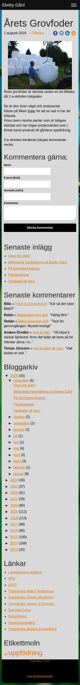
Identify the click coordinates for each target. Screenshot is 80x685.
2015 (14, 537)
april (16, 455)
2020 (14, 505)
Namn (7, 165)
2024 (14, 480)
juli (15, 436)
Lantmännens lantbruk (25, 572)
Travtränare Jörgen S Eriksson (31, 604)
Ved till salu (41, 332)
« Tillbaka (36, 33)
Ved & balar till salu (48, 348)
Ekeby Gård (13, 5)
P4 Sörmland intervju (24, 268)
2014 (14, 543)
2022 (14, 493)
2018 (14, 518)
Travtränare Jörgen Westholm (30, 597)
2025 (14, 376)
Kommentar (11, 203)
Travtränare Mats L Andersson (31, 591)
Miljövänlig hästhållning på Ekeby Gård (37, 262)
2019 (14, 511)
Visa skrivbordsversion (40, 676)
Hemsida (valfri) (13, 190)
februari (19, 467)
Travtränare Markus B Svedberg (32, 629)
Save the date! (19, 256)
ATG (11, 578)
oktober (19, 417)
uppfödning (25, 653)
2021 (14, 499)
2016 (14, 530)
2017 (14, 524)
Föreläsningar (18, 275)
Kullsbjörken (17, 616)
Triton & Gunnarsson (30, 304)
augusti (19, 429)
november (21, 380)
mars (17, 461)
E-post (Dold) (12, 177)
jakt (6, 654)
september (21, 423)
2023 (14, 486)
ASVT (12, 585)
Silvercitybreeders (21, 623)
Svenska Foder (19, 610)
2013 (14, 550)
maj (16, 448)
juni (16, 442)
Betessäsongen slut (32, 315)
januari (18, 474)
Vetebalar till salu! (21, 281)
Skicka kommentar (40, 227)
